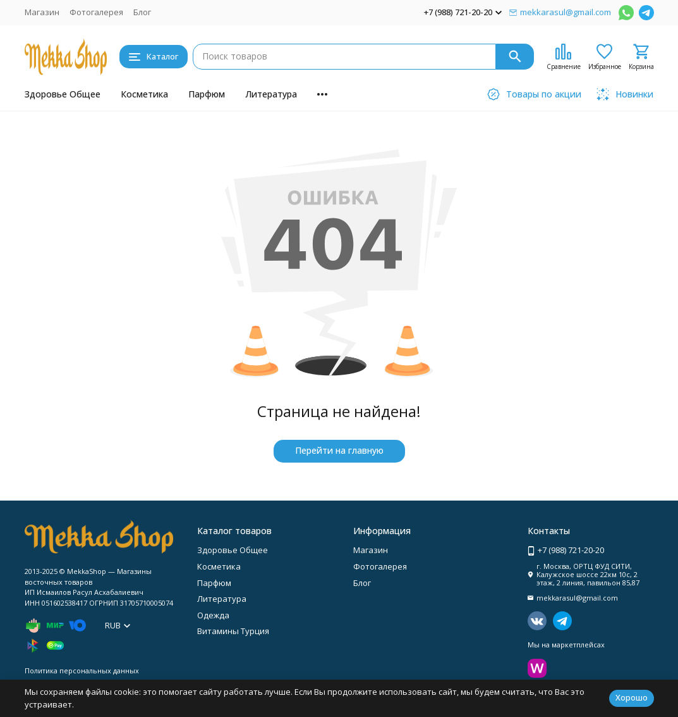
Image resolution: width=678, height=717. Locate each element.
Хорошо (631, 697)
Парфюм (206, 94)
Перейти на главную (339, 450)
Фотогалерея (96, 12)
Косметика (144, 94)
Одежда (213, 615)
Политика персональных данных (82, 670)
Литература (271, 94)
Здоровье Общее (62, 94)
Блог (142, 12)
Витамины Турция (233, 631)
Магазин (42, 12)
